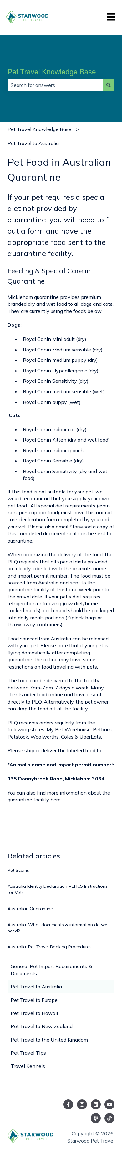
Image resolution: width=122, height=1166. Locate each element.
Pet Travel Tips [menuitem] (28, 1053)
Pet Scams (18, 870)
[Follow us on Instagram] (82, 1104)
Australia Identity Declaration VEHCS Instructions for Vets (58, 889)
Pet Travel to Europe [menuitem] (34, 1000)
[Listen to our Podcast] (96, 1118)
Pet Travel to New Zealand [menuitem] (42, 1026)
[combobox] (55, 85)
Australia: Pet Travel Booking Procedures (50, 947)
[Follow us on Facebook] (68, 1104)
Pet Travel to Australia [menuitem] (36, 986)
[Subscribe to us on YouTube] (109, 1104)
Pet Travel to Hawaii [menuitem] (34, 1013)
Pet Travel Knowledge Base (52, 72)
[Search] (108, 85)
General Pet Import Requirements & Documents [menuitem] (51, 969)
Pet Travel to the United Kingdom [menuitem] (49, 1040)
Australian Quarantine (30, 908)
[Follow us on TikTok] (109, 1118)
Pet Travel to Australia (33, 143)
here (55, 799)
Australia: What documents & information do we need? (57, 928)
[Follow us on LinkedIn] (96, 1104)
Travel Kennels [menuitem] (28, 1066)
